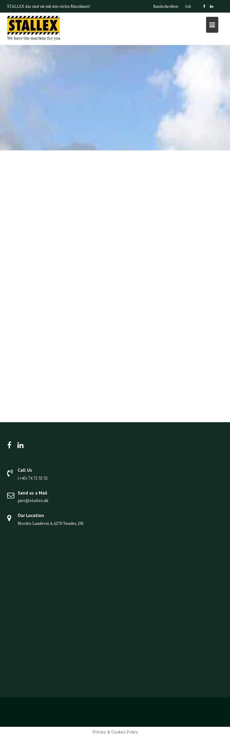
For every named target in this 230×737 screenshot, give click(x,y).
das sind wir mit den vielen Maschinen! (57, 6)
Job (188, 6)
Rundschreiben (165, 6)
